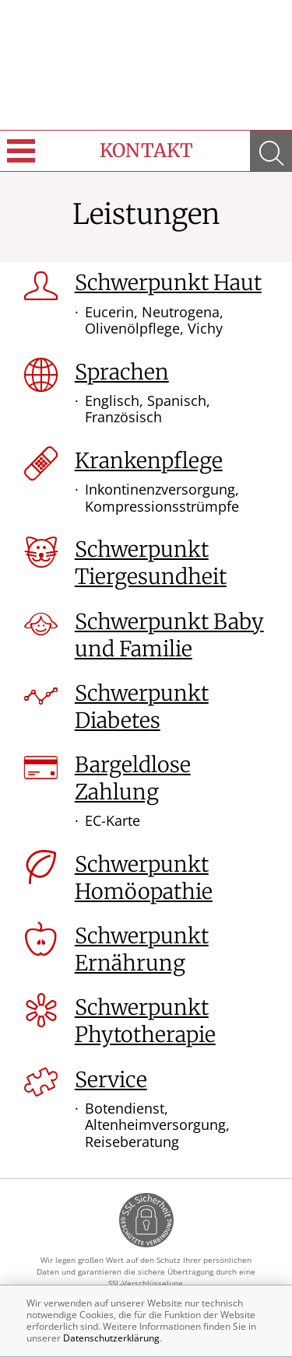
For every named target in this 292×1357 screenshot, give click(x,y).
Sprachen (122, 371)
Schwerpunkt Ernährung (142, 949)
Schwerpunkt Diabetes (142, 706)
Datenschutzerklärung (111, 1338)
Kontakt (146, 150)
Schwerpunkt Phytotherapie (145, 1020)
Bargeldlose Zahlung (133, 778)
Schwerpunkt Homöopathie (144, 877)
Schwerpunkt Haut (168, 282)
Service (111, 1079)
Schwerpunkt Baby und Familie (169, 635)
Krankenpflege (149, 460)
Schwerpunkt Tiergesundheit (151, 562)
